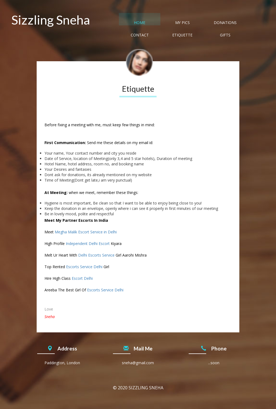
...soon (213, 362)
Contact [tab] (196, 23)
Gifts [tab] (251, 23)
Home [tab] (113, 23)
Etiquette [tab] (223, 23)
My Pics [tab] (141, 23)
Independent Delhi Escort (88, 243)
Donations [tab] (168, 23)
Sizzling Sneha (50, 19)
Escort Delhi (82, 278)
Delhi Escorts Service (96, 255)
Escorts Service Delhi (84, 266)
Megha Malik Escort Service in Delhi (86, 231)
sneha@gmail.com (138, 362)
